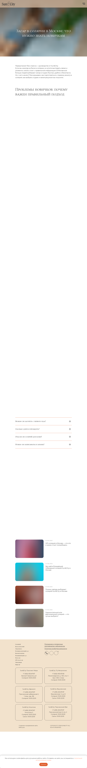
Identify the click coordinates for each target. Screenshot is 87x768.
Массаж (17, 658)
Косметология (19, 653)
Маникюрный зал (20, 655)
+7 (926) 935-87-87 (29, 674)
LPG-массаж (19, 660)
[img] (16, 726)
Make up (17, 664)
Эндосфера (18, 649)
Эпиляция (18, 662)
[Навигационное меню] (83, 4)
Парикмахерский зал (22, 651)
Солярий (18, 644)
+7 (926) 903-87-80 (58, 674)
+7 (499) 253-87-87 (29, 710)
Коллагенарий (19, 646)
